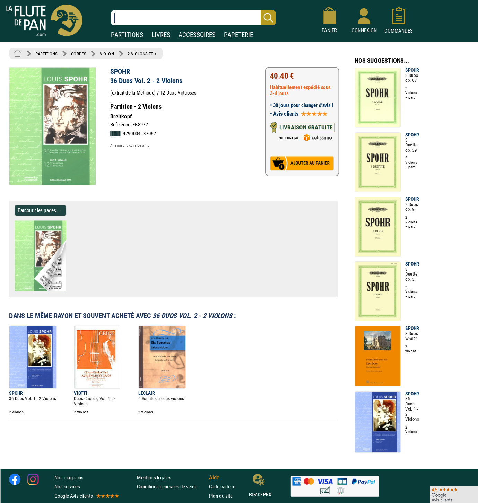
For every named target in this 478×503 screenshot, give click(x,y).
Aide (214, 477)
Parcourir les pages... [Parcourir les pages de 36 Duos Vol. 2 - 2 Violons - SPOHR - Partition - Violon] (39, 210)
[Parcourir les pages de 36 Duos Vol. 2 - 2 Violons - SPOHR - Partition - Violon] (63, 290)
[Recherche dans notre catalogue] (193, 17)
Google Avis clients (86, 495)
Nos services (67, 486)
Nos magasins (69, 477)
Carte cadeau (222, 486)
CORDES (78, 53)
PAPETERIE (238, 35)
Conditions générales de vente (171, 486)
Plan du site (221, 495)
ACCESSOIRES (197, 35)
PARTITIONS (127, 35)
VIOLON (107, 53)
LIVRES (160, 35)
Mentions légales (154, 477)
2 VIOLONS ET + (142, 53)
